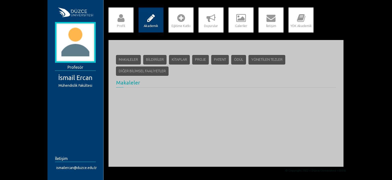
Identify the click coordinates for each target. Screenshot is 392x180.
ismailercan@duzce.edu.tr (76, 168)
